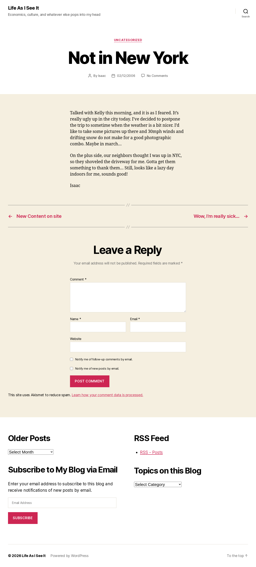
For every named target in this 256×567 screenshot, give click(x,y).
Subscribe (23, 518)
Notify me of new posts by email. (97, 368)
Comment (78, 279)
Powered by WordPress (69, 556)
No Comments (157, 76)
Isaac (102, 76)
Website (75, 339)
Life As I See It (23, 8)
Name (75, 319)
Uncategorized (128, 40)
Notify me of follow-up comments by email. (104, 359)
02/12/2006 (126, 76)
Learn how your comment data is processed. (107, 395)
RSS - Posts (151, 452)
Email (135, 319)
